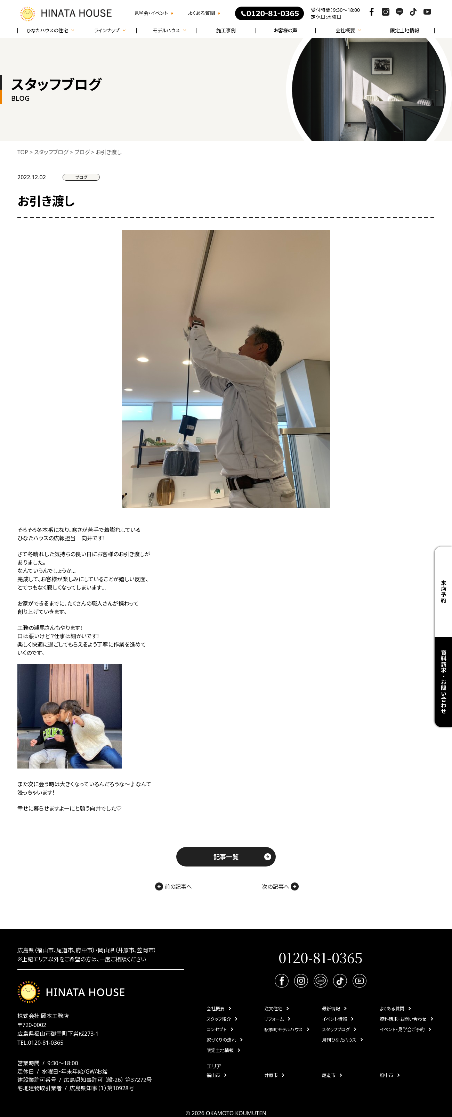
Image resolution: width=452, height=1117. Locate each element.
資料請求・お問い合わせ (443, 682)
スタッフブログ (336, 1029)
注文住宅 (273, 1008)
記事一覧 (226, 857)
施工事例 (226, 30)
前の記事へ (173, 886)
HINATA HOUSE (71, 992)
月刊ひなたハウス (339, 1040)
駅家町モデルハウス (283, 1029)
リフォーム (274, 1019)
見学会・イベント (151, 13)
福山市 (45, 950)
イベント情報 (334, 1019)
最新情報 (331, 1008)
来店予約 (443, 591)
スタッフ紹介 (219, 1019)
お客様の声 (285, 30)
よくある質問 (201, 13)
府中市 (84, 950)
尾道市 (64, 950)
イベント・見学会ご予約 (402, 1029)
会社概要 (216, 1008)
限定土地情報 (404, 30)
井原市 (126, 950)
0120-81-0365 (45, 1042)
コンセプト (217, 1029)
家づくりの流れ (221, 1040)
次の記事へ (280, 886)
